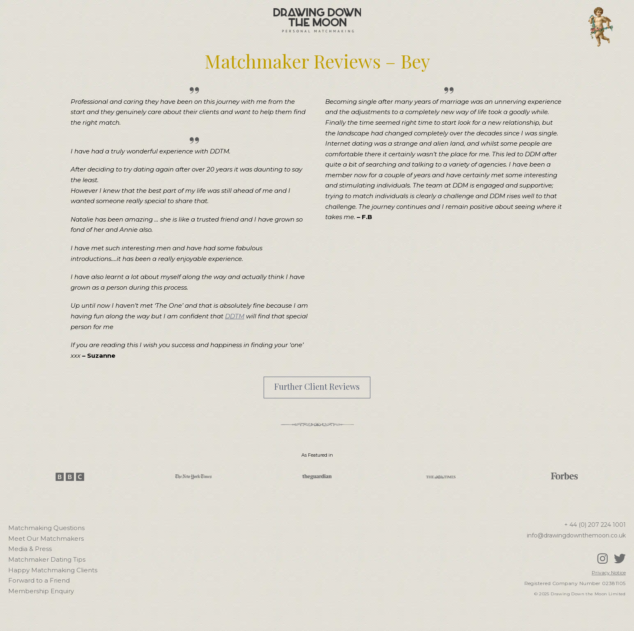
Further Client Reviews (317, 386)
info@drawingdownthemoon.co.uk (576, 535)
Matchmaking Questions (46, 528)
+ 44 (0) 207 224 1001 (595, 524)
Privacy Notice (609, 572)
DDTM (234, 316)
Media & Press (30, 549)
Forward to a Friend (39, 580)
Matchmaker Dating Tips (46, 559)
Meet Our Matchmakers (46, 538)
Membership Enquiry (41, 591)
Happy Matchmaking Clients (52, 570)
